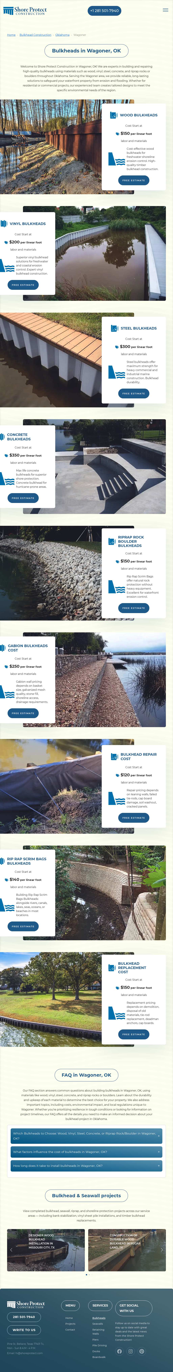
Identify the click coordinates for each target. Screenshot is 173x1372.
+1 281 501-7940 (104, 10)
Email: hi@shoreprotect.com (25, 1353)
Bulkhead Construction (35, 35)
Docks (96, 1351)
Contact (70, 1329)
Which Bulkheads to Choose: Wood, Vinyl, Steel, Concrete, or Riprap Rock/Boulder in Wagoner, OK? (86, 1152)
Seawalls (97, 1323)
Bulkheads (98, 1318)
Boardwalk (99, 1357)
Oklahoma (62, 35)
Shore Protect (25, 11)
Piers (95, 1339)
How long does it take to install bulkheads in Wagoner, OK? (86, 1182)
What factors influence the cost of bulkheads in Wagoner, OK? (86, 1168)
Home (11, 35)
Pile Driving (99, 1345)
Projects (70, 1323)
